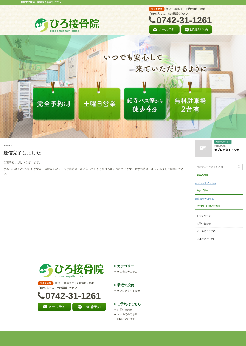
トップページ (203, 215)
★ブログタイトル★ (226, 149)
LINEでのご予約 (205, 239)
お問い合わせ (203, 223)
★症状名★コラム (204, 198)
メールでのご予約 (206, 231)
